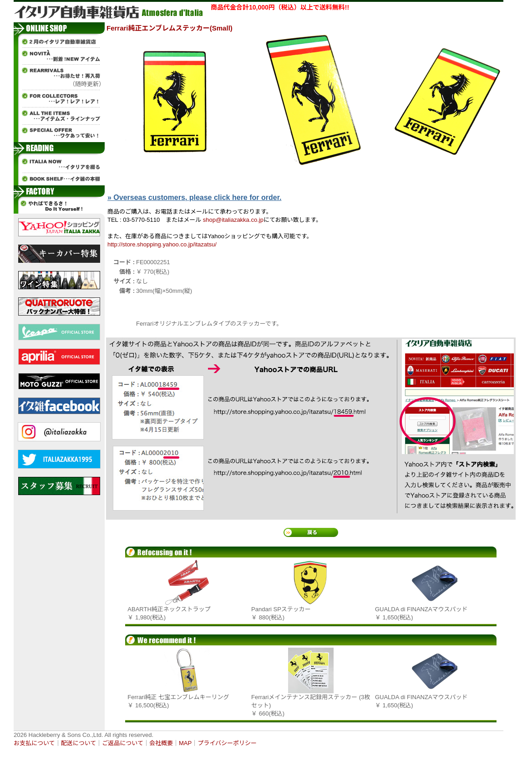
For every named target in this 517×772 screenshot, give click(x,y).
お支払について (34, 743)
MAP (185, 743)
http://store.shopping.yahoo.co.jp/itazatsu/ (162, 244)
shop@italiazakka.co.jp (233, 219)
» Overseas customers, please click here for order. (194, 197)
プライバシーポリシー (227, 743)
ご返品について (122, 743)
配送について (78, 743)
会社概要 (161, 743)
